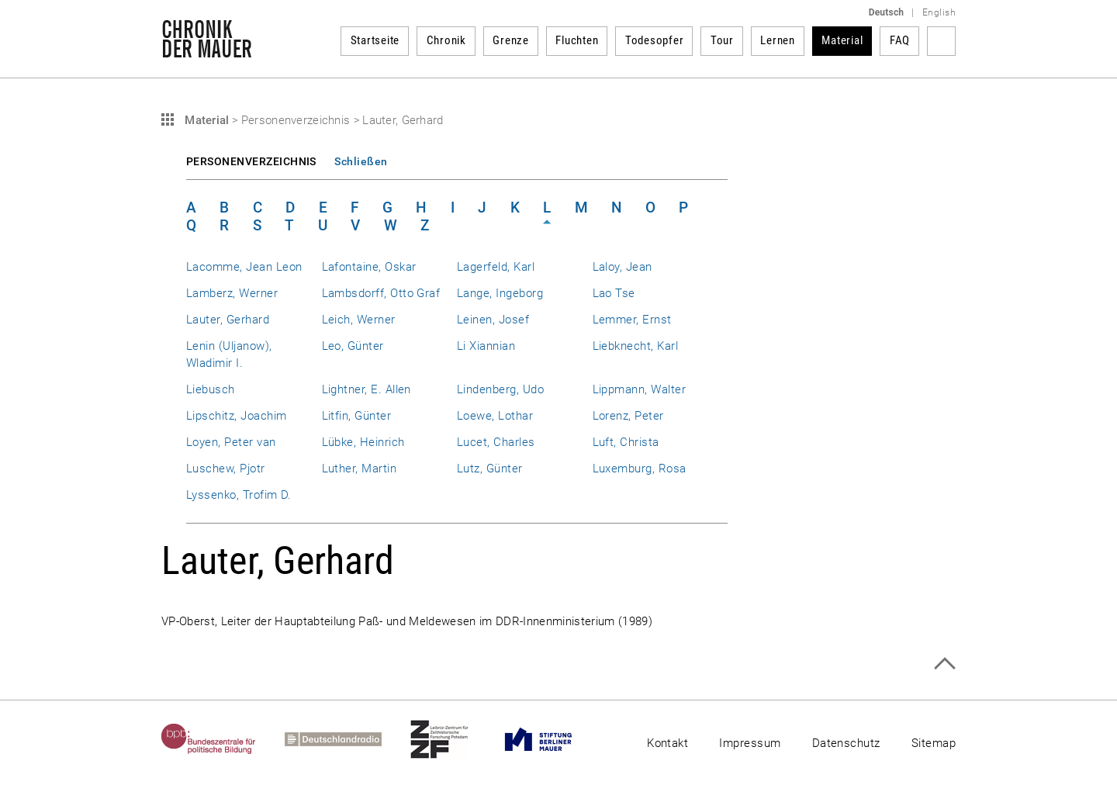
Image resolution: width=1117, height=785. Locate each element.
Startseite (375, 40)
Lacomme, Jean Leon (244, 267)
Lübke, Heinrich (363, 442)
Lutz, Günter (490, 468)
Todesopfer (654, 40)
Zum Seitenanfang (944, 663)
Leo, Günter (353, 346)
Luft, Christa (626, 442)
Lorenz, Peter (628, 416)
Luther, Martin (359, 468)
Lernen (777, 40)
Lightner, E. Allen (366, 389)
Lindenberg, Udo (500, 389)
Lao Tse (614, 293)
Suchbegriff (941, 41)
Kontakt (667, 743)
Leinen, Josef (493, 320)
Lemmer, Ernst (632, 320)
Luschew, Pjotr (225, 468)
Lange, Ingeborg (500, 293)
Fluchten (576, 40)
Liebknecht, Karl (636, 346)
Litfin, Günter (357, 416)
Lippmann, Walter (639, 389)
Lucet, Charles (496, 442)
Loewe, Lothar (495, 416)
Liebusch (210, 389)
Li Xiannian (486, 346)
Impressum (749, 743)
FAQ (900, 40)
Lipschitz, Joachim (236, 416)
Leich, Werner (359, 320)
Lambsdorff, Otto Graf (381, 293)
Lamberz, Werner (232, 293)
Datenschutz (846, 743)
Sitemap (933, 743)
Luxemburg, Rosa (639, 468)
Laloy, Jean (622, 267)
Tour (722, 40)
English (939, 12)
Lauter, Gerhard (227, 320)
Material (842, 40)
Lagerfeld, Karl (495, 267)
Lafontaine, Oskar (369, 267)
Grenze (511, 40)
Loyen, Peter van (231, 442)
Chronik (446, 40)
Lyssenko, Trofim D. (239, 495)
